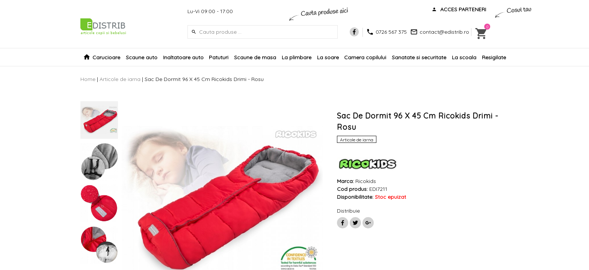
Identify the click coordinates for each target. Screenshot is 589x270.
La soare (328, 57)
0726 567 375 (391, 31)
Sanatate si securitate (419, 57)
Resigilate (494, 57)
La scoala (464, 57)
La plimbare (296, 57)
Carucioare (106, 57)
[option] (99, 120)
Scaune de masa (255, 57)
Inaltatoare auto (183, 57)
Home (87, 79)
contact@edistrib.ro (444, 31)
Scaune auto (141, 57)
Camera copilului (365, 57)
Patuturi (218, 57)
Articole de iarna (120, 79)
